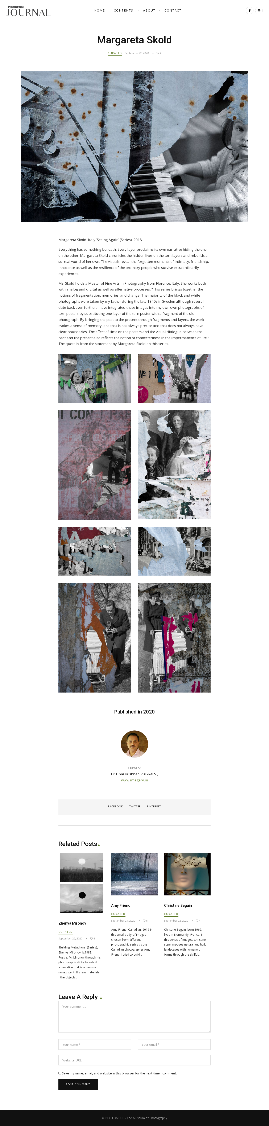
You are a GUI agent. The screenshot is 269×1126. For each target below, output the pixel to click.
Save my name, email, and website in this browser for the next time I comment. (119, 1073)
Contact (173, 10)
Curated (115, 53)
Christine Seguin (178, 905)
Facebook (115, 806)
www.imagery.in (134, 780)
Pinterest (155, 806)
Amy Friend (120, 905)
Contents (123, 10)
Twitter (135, 806)
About (149, 10)
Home (99, 10)
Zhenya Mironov (72, 923)
